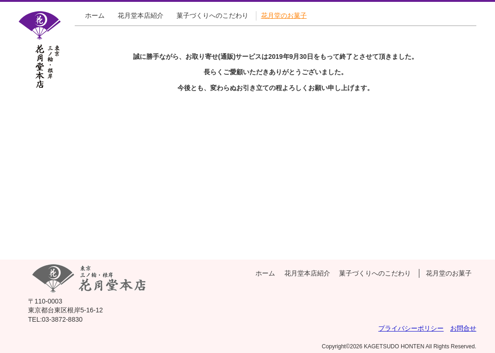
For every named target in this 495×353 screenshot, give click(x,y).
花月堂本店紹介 (140, 15)
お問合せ (463, 328)
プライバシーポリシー (411, 328)
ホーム (95, 15)
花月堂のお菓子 (284, 15)
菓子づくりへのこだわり (212, 15)
